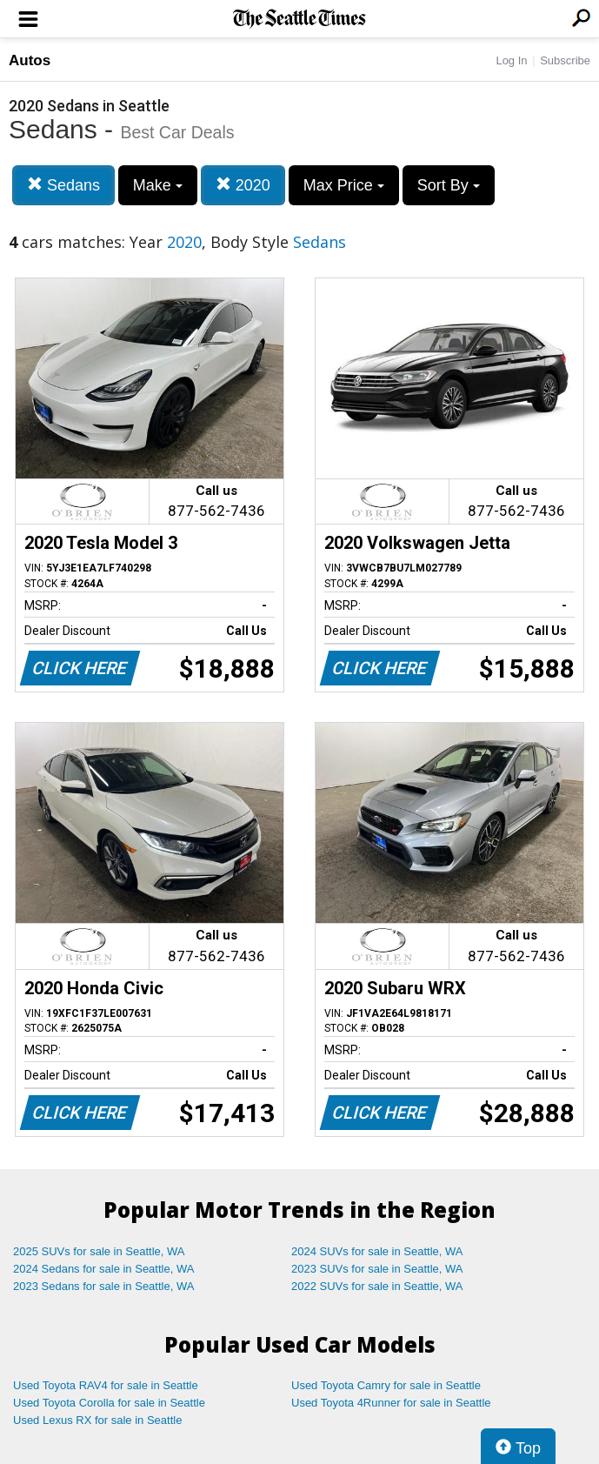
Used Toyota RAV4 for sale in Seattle (105, 1385)
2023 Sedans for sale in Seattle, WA (103, 1286)
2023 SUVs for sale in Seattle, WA (377, 1268)
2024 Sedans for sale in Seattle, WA (103, 1268)
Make (158, 185)
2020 (243, 185)
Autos (29, 60)
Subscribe (565, 60)
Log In (511, 60)
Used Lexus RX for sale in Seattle (97, 1420)
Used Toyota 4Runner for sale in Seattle (391, 1402)
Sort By (448, 185)
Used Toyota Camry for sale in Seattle (386, 1385)
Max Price (343, 185)
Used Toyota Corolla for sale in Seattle (109, 1402)
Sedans (63, 185)
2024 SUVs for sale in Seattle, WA (377, 1251)
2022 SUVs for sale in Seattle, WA (377, 1286)
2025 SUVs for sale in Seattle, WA (99, 1251)
